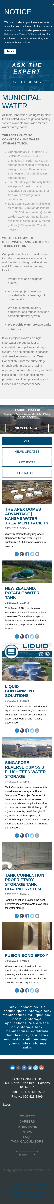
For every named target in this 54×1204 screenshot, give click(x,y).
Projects (27, 462)
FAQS (27, 1137)
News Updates (26, 451)
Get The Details (27, 82)
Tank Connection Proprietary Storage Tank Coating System (24, 882)
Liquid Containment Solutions (20, 691)
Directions (27, 1126)
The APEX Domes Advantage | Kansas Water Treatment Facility (27, 516)
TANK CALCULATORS (27, 1141)
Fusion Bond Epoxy (26, 955)
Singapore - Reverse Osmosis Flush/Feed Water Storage (25, 769)
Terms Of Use (27, 34)
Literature (27, 473)
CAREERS (27, 1121)
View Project (27, 428)
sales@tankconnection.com (31, 1104)
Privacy (9, 34)
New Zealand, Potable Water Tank (22, 593)
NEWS (27, 1132)
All (27, 441)
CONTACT (27, 1116)
